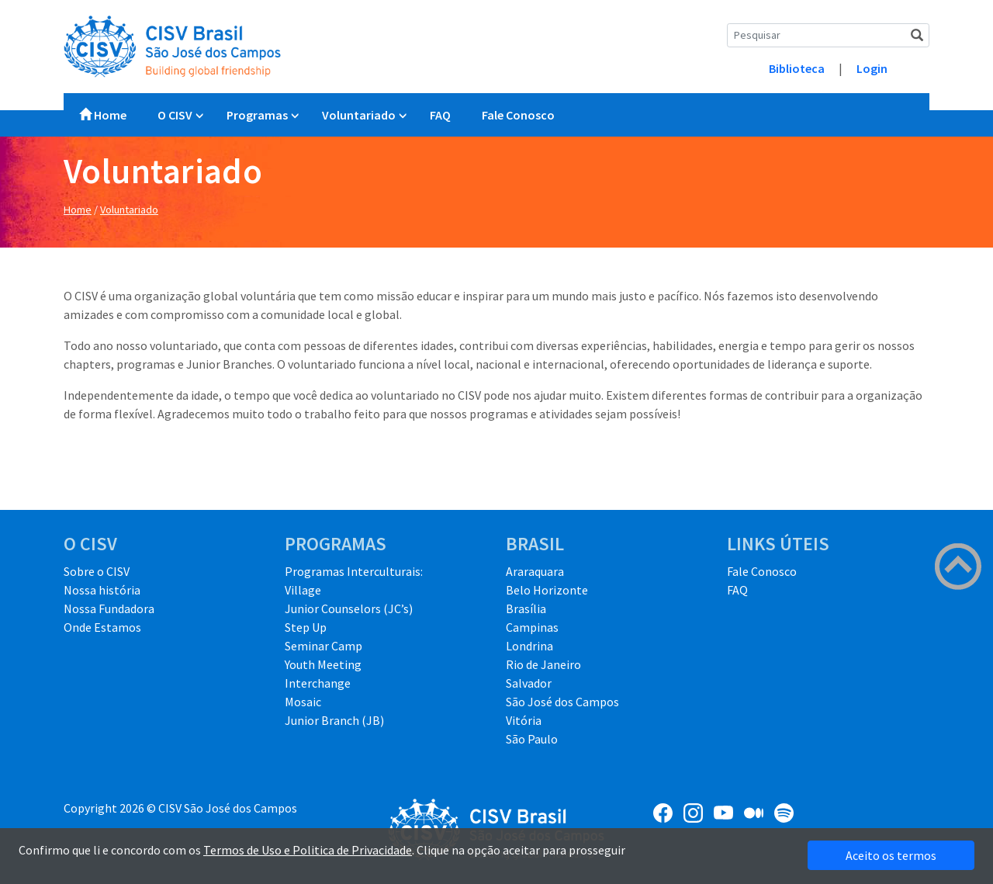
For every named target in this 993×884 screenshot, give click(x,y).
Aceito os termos (891, 855)
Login (871, 68)
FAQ (440, 115)
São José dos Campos (562, 701)
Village (303, 590)
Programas (257, 115)
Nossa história (102, 590)
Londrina (529, 645)
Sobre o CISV (97, 571)
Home (102, 115)
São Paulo (532, 739)
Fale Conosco (518, 115)
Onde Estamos (102, 627)
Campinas (532, 627)
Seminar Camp (323, 645)
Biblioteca (797, 68)
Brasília (526, 608)
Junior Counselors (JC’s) (349, 608)
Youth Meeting (323, 664)
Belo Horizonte (547, 590)
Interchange (318, 683)
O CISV (174, 115)
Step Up (306, 627)
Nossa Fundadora (109, 608)
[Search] (828, 35)
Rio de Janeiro (543, 664)
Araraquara (535, 571)
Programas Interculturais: (354, 571)
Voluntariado (359, 115)
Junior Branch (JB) (334, 720)
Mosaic (303, 701)
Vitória (523, 720)
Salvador (529, 683)
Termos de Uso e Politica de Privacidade (307, 850)
